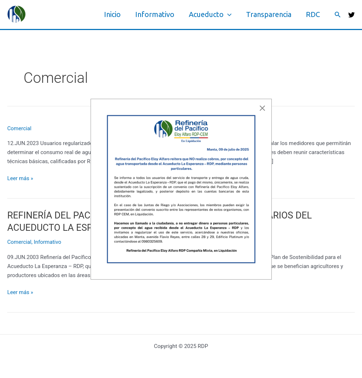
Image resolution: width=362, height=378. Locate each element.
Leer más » (20, 178)
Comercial (19, 128)
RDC (313, 14)
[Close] (262, 108)
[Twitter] (351, 15)
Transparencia (268, 14)
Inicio (112, 14)
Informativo (154, 14)
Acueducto (210, 14)
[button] (337, 14)
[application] (228, 14)
